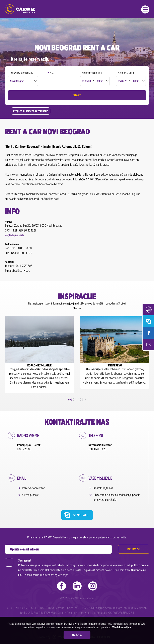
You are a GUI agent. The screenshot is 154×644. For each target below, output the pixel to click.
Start (77, 95)
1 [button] (70, 399)
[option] (39, 354)
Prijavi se (133, 536)
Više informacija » (121, 627)
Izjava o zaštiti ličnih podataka (44, 610)
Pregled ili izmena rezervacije (30, 111)
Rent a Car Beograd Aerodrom (88, 614)
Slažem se (77, 634)
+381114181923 (130, 595)
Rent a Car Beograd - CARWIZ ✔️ (20, 9)
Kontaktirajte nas (103, 475)
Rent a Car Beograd (127, 610)
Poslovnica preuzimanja (21, 72)
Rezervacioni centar (33, 475)
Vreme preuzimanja (92, 72)
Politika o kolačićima (74, 610)
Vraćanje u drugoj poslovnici (62, 72)
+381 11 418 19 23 (97, 449)
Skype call (80, 502)
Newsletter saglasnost (101, 610)
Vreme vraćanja (126, 72)
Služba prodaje (30, 482)
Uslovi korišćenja (15, 610)
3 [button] (79, 399)
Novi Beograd (17, 81)
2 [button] (74, 399)
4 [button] (84, 399)
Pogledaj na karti (14, 235)
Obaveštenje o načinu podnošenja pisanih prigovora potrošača (116, 484)
